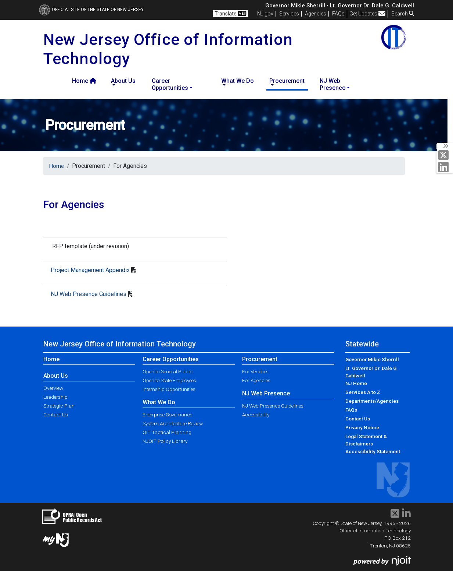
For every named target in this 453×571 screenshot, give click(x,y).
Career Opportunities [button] (170, 84)
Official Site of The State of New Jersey (91, 9)
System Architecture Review (173, 423)
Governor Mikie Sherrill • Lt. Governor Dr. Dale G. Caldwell (339, 5)
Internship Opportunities (169, 389)
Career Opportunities (171, 359)
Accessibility (255, 414)
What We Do (159, 402)
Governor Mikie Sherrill (372, 359)
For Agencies (256, 380)
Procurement (259, 359)
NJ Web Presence (266, 393)
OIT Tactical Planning (167, 432)
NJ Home (356, 383)
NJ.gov (265, 14)
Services (289, 14)
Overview (53, 388)
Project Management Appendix (90, 270)
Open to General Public (168, 371)
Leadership (55, 397)
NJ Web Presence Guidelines (88, 293)
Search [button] (402, 14)
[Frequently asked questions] (338, 14)
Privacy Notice (362, 427)
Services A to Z (362, 392)
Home (84, 80)
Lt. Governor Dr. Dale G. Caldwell (371, 371)
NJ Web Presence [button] (332, 84)
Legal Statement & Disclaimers (366, 440)
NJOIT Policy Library (165, 441)
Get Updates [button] (367, 14)
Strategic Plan (59, 406)
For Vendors (255, 371)
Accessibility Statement (372, 451)
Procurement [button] (287, 80)
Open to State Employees (169, 380)
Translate (230, 13)
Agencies (315, 14)
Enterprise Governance (167, 414)
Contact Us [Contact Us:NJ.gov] (357, 419)
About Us (55, 375)
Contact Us (55, 414)
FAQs (351, 410)
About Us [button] (123, 80)
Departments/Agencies (372, 401)
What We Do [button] (237, 80)
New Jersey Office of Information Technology (119, 343)
